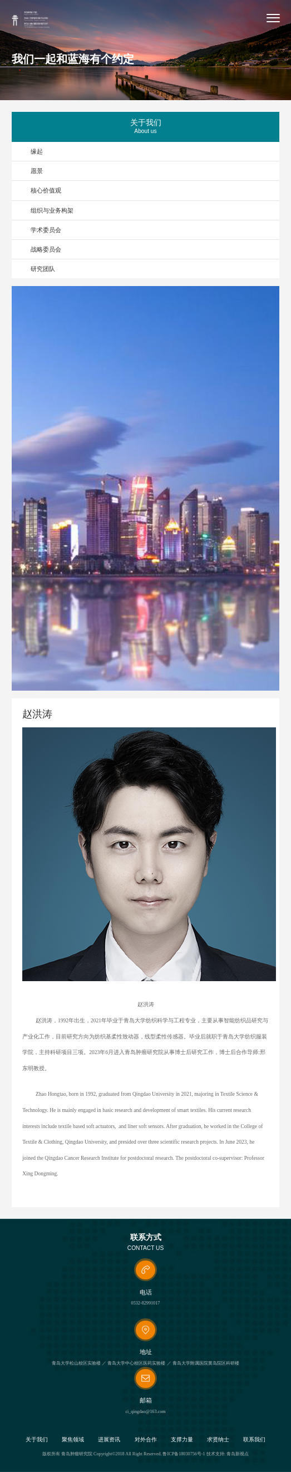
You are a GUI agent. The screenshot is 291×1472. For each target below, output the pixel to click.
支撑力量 (182, 1440)
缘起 (37, 151)
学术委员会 (46, 230)
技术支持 (215, 1453)
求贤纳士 (218, 1440)
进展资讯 (109, 1440)
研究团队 (43, 268)
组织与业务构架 (52, 210)
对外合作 (146, 1440)
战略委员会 (46, 249)
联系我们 (254, 1440)
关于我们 (37, 1440)
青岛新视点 (237, 1453)
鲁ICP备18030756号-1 (183, 1453)
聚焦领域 (73, 1440)
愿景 (37, 171)
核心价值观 (46, 190)
